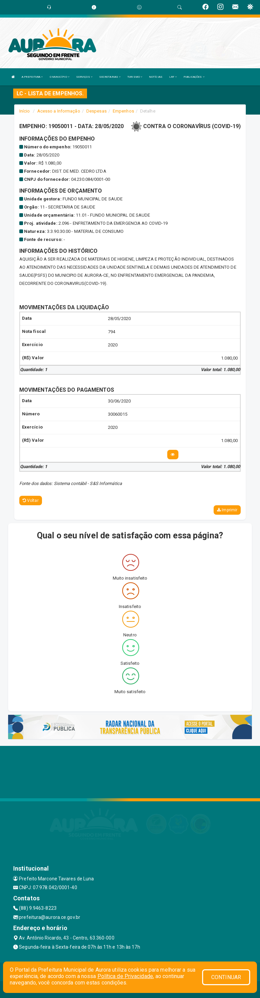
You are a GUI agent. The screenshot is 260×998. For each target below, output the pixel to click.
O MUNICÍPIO (59, 76)
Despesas (96, 111)
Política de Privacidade (125, 976)
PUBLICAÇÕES (193, 76)
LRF (173, 76)
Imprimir (227, 510)
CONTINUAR (226, 977)
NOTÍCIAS (155, 76)
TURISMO (134, 76)
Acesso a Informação (58, 111)
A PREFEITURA (32, 76)
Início (24, 111)
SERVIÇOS (84, 76)
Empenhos (123, 111)
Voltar (31, 500)
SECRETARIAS (110, 76)
